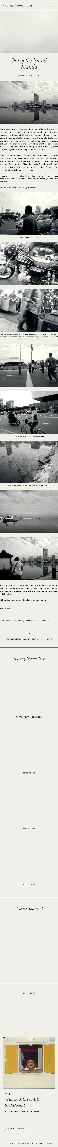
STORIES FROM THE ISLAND (42, 639)
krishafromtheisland (17, 5)
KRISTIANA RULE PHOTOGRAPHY (18, 639)
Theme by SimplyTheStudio (41, 1143)
